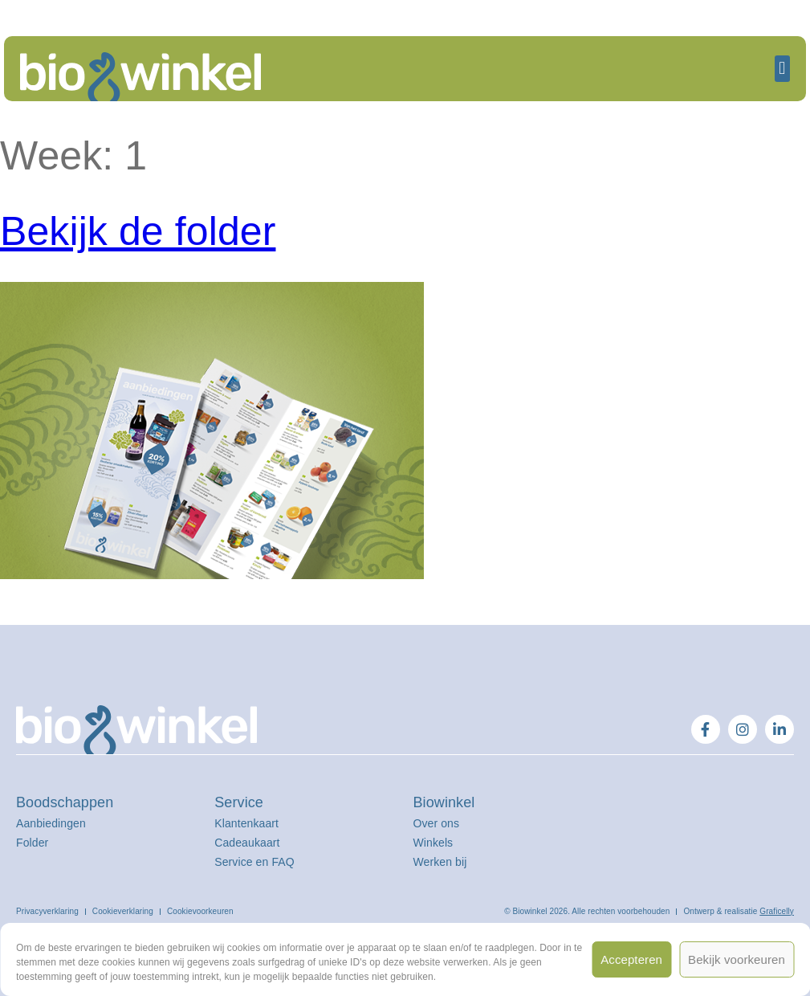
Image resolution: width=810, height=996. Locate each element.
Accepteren (631, 959)
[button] (782, 68)
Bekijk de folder (137, 231)
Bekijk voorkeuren (736, 959)
